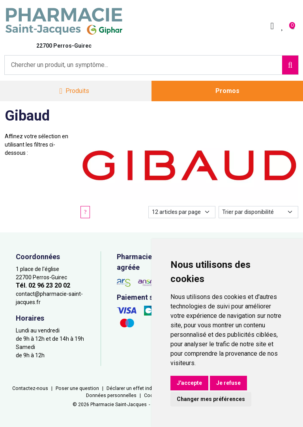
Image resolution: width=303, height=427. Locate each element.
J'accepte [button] (189, 383)
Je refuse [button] (228, 383)
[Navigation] (74, 91)
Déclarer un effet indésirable (138, 388)
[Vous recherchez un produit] (143, 65)
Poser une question (77, 388)
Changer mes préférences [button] (211, 399)
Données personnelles (111, 395)
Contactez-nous (30, 388)
